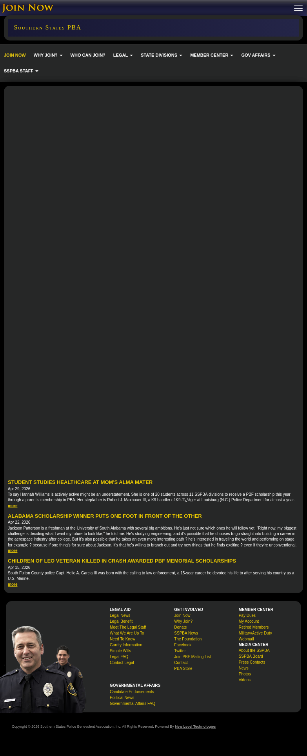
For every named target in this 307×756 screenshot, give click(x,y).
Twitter (179, 651)
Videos (245, 680)
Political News (122, 697)
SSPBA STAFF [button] (21, 70)
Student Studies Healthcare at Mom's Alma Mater (80, 482)
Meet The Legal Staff (128, 627)
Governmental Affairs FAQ (132, 703)
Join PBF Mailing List (192, 657)
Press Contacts (252, 662)
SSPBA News (186, 633)
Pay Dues (247, 615)
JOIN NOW (15, 55)
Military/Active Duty (255, 633)
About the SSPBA (254, 650)
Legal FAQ (119, 657)
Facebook (182, 645)
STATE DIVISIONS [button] (161, 55)
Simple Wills (120, 651)
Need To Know (122, 639)
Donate (180, 627)
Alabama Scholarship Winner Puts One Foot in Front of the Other (105, 516)
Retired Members (254, 627)
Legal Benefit (121, 621)
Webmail (246, 639)
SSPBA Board (251, 656)
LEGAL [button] (123, 55)
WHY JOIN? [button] (48, 55)
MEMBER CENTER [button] (211, 55)
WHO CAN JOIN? (88, 55)
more (12, 506)
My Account (249, 621)
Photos (245, 674)
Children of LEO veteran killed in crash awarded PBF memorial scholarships (122, 561)
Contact (180, 662)
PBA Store (183, 668)
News (244, 668)
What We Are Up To (127, 633)
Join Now (182, 615)
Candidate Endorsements (132, 692)
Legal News (120, 615)
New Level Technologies (195, 726)
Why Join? (183, 621)
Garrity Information (126, 645)
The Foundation (188, 639)
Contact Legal (122, 662)
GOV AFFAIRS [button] (258, 55)
